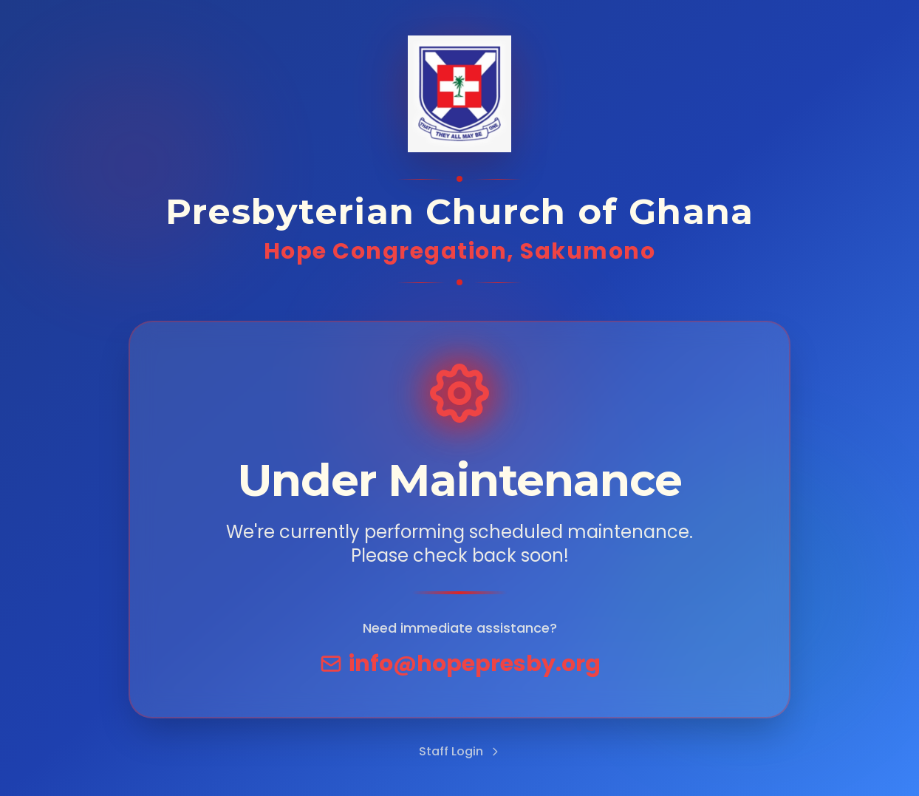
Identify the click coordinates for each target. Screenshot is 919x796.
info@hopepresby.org (460, 663)
